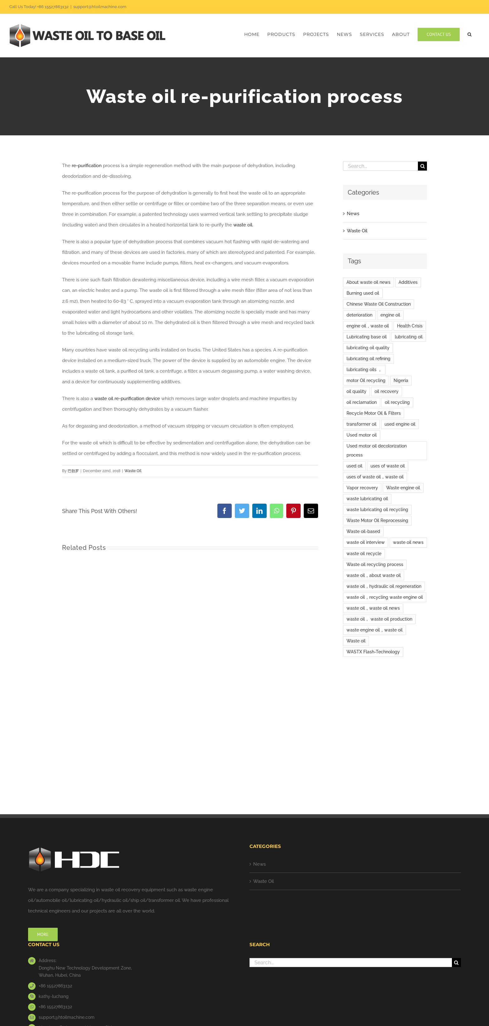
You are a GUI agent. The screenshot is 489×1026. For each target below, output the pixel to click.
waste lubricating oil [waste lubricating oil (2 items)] (367, 498)
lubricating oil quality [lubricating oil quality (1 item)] (368, 347)
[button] (469, 34)
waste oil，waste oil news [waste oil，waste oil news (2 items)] (373, 608)
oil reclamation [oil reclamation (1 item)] (361, 402)
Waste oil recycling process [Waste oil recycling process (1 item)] (374, 564)
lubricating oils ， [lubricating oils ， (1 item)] (364, 369)
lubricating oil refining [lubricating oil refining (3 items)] (368, 358)
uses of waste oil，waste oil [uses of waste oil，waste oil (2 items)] (375, 476)
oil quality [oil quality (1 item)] (356, 391)
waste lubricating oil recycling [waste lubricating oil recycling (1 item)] (377, 509)
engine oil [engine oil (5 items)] (390, 314)
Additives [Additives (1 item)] (408, 282)
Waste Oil (132, 471)
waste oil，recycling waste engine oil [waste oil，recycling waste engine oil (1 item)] (384, 597)
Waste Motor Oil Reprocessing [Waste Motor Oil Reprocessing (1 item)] (377, 520)
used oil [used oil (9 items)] (354, 465)
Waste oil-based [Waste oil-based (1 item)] (363, 531)
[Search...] (380, 166)
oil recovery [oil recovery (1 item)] (387, 391)
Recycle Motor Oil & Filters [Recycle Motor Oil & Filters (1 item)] (373, 413)
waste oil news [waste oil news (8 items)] (408, 542)
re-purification (87, 165)
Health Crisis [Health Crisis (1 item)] (410, 325)
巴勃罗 (73, 471)
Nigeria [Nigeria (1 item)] (401, 380)
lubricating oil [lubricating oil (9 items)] (409, 336)
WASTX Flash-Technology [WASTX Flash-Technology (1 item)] (373, 651)
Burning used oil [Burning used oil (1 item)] (362, 293)
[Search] (422, 166)
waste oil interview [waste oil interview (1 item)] (365, 542)
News (353, 213)
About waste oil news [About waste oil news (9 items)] (368, 282)
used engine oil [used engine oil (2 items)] (400, 424)
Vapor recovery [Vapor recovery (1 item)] (362, 487)
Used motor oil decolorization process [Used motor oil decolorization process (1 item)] (376, 450)
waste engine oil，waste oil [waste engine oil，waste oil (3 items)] (374, 629)
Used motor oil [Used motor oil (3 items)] (361, 435)
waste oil (242, 225)
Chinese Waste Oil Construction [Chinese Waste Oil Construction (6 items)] (378, 304)
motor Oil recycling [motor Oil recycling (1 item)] (365, 380)
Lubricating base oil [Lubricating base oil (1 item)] (366, 336)
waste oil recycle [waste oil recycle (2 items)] (363, 553)
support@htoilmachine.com (99, 6)
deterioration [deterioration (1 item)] (359, 314)
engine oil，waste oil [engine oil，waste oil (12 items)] (367, 325)
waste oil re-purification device (127, 398)
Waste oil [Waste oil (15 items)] (356, 640)
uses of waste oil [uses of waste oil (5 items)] (387, 465)
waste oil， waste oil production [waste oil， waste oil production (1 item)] (379, 619)
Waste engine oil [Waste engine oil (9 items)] (403, 487)
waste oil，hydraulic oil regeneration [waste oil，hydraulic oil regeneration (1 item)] (383, 586)
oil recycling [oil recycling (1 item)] (397, 402)
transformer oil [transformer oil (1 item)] (361, 424)
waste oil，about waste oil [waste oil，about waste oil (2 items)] (373, 575)
